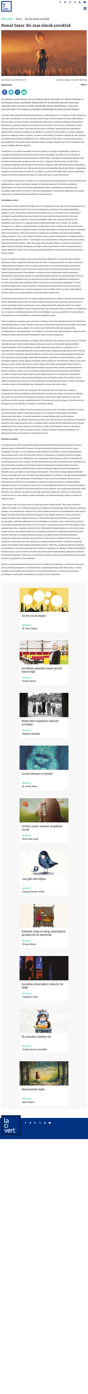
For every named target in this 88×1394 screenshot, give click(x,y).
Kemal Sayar (6, 85)
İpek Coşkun (28, 1102)
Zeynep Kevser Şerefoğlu (34, 1049)
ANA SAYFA (7, 18)
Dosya (19, 18)
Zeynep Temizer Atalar (33, 892)
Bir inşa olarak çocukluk (37, 18)
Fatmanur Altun (30, 997)
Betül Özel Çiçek (30, 839)
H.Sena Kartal (29, 681)
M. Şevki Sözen (29, 786)
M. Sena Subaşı (29, 628)
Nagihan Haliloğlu (31, 734)
